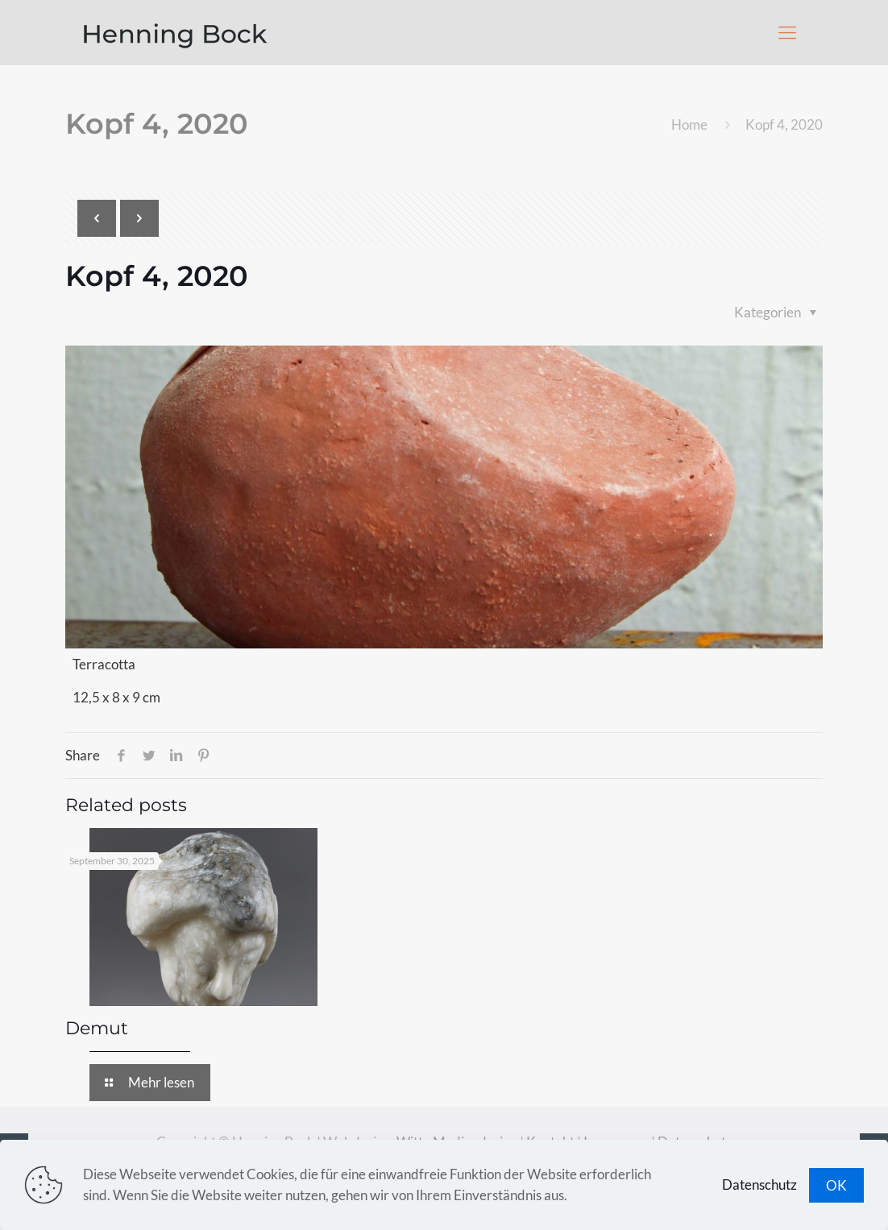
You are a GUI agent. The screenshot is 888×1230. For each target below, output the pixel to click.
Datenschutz (759, 1184)
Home (689, 124)
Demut (96, 1028)
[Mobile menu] (787, 32)
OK (836, 1185)
